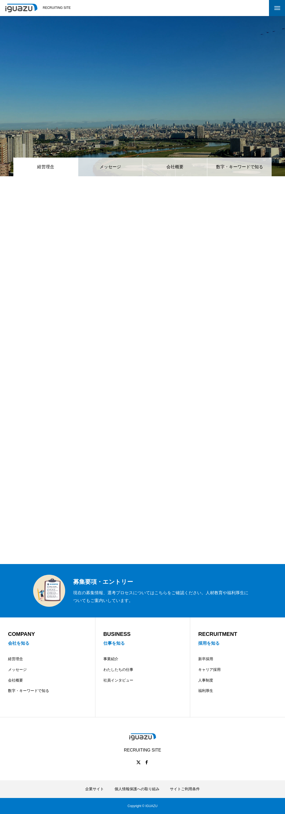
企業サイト (94, 789)
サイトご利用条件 (185, 789)
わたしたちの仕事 (118, 669)
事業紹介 (110, 659)
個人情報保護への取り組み (137, 789)
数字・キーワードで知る (239, 167)
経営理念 (15, 659)
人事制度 (205, 680)
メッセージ (110, 167)
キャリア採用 (209, 669)
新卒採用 (205, 659)
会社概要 (175, 167)
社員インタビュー (118, 680)
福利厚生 (205, 690)
